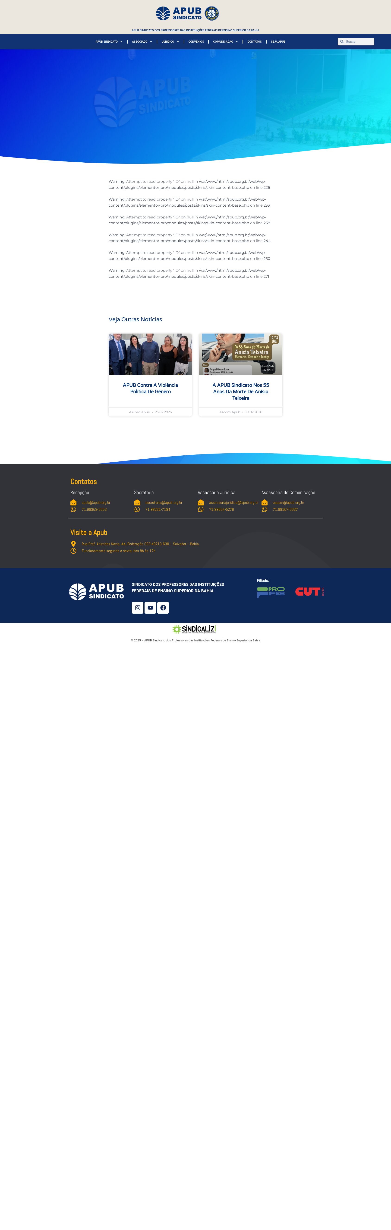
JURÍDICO (170, 41)
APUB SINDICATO (109, 41)
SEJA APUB (278, 41)
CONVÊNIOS (196, 41)
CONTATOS (254, 41)
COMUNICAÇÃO (225, 41)
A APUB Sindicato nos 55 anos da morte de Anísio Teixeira (240, 392)
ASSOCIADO (142, 41)
